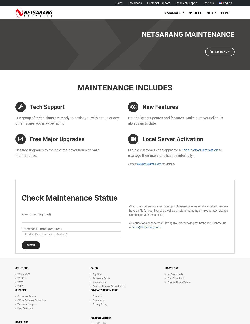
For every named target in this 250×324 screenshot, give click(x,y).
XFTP (20, 282)
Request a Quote (101, 278)
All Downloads (175, 274)
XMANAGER (23, 274)
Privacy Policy (100, 304)
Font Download (175, 278)
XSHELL (21, 278)
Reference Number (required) (42, 229)
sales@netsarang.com (149, 164)
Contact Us (98, 300)
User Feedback (25, 308)
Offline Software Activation (31, 300)
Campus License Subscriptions (109, 286)
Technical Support (27, 304)
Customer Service (26, 296)
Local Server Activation (200, 150)
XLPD (20, 286)
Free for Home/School (179, 282)
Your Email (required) (36, 214)
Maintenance (99, 282)
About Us (97, 296)
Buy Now (97, 274)
